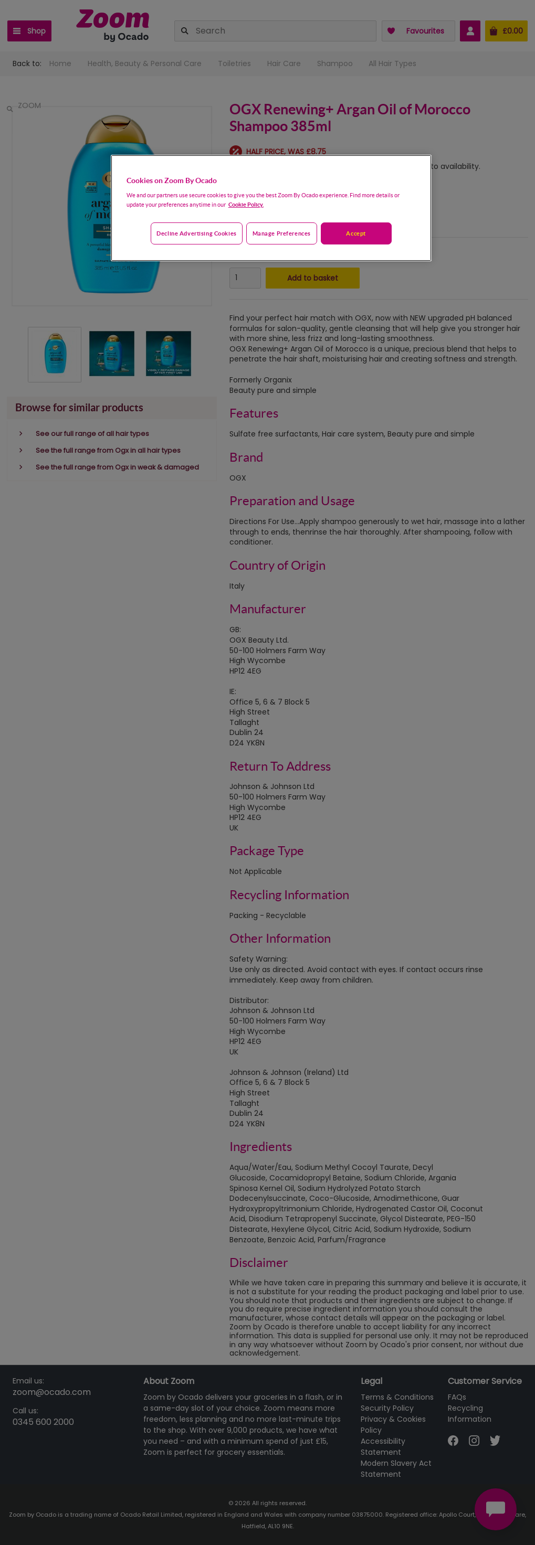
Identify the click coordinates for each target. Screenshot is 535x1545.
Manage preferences (282, 233)
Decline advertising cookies (196, 233)
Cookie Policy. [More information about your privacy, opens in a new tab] (246, 204)
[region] (271, 208)
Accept (355, 233)
